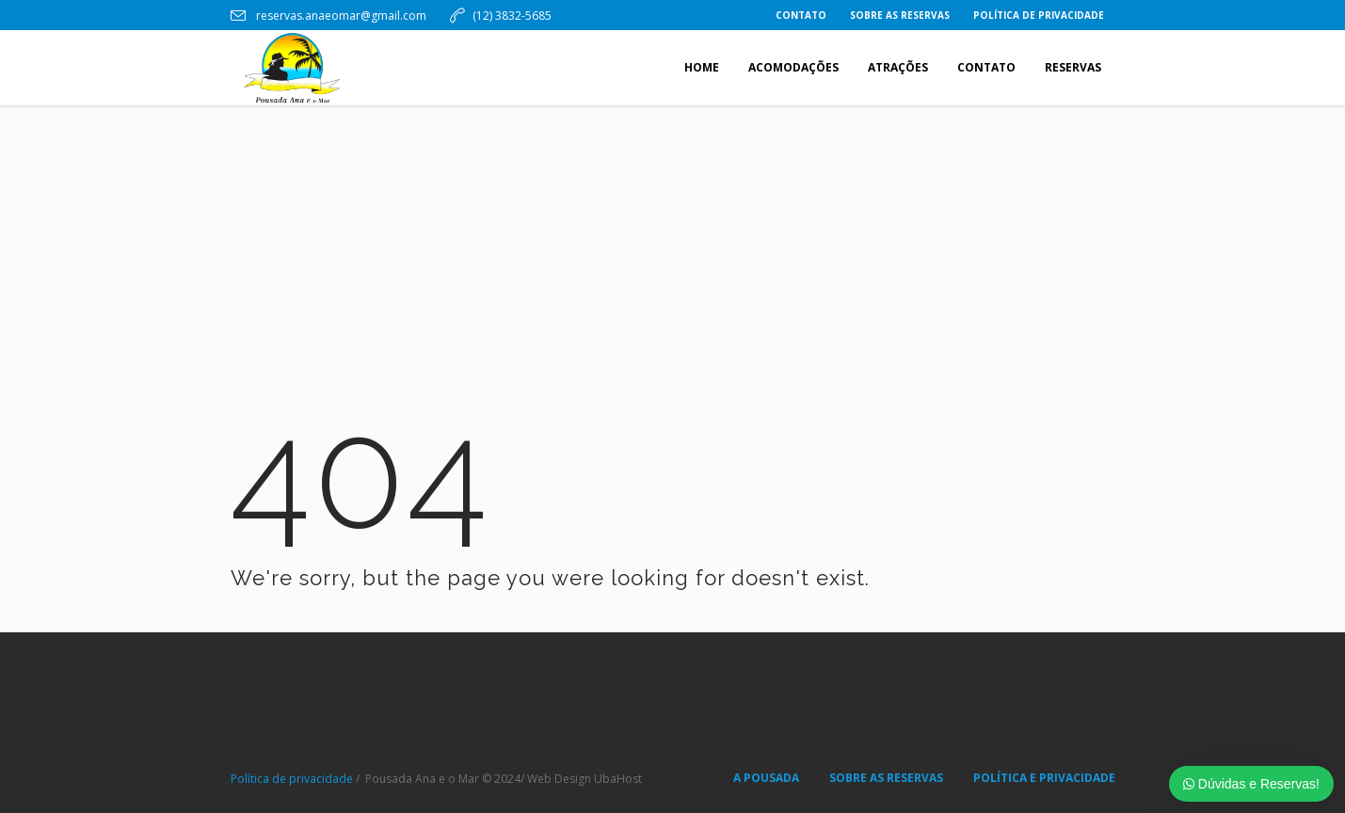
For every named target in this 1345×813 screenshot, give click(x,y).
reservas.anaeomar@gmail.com (339, 16)
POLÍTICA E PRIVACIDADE (1044, 778)
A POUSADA (766, 778)
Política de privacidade (292, 779)
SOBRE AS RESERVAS (886, 778)
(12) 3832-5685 (512, 16)
